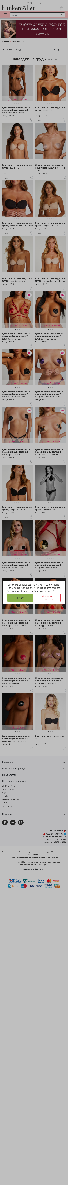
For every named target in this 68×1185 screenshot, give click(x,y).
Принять (20, 597)
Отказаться (48, 598)
